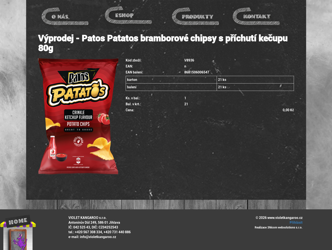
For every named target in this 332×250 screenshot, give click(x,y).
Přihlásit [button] (295, 222)
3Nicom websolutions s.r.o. (285, 227)
